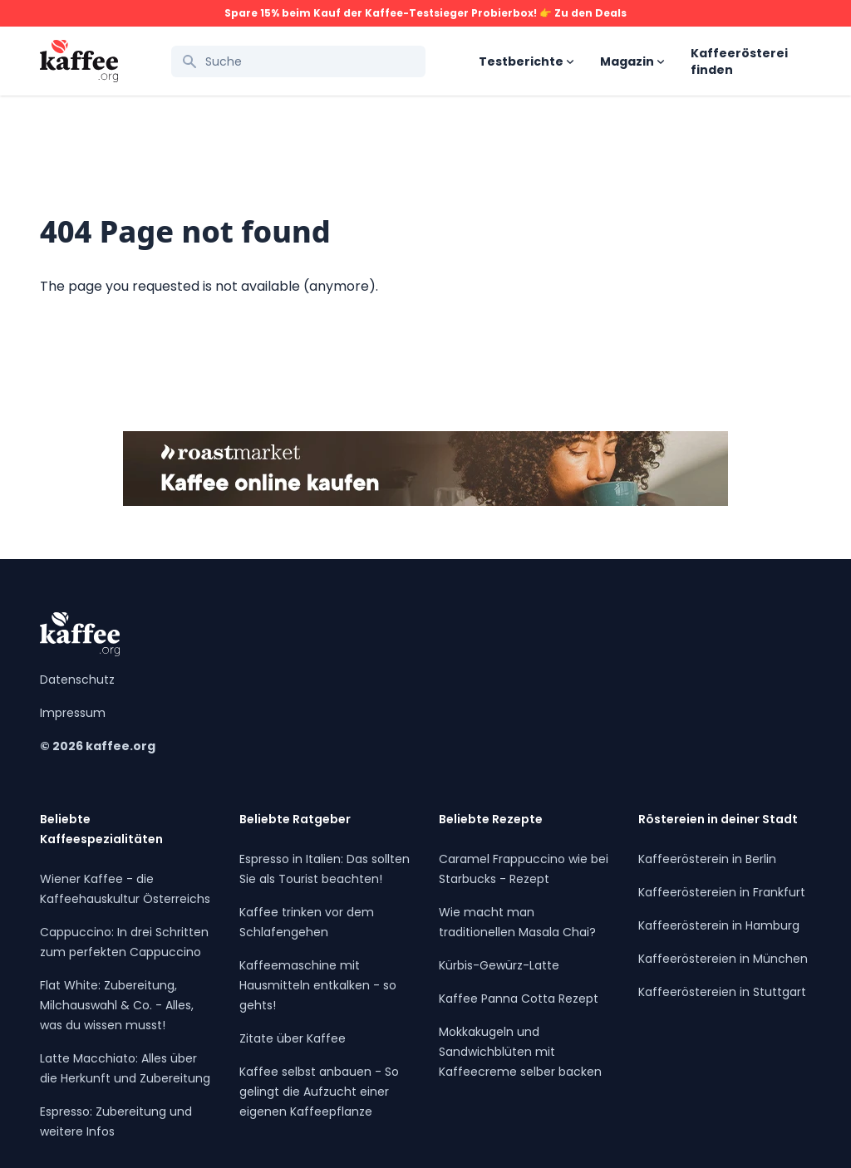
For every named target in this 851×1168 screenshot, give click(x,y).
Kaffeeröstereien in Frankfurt (721, 892)
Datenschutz (77, 679)
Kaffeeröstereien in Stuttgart (722, 992)
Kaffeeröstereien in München (723, 958)
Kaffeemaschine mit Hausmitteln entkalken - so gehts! (317, 985)
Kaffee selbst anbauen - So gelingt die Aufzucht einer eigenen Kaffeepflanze (319, 1091)
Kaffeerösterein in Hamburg (718, 925)
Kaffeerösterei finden (739, 61)
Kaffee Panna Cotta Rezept (518, 998)
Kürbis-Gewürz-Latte (499, 965)
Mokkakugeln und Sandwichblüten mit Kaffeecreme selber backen (520, 1051)
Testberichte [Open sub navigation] (526, 61)
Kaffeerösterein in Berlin (707, 859)
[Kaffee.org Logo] (79, 61)
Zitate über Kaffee (292, 1038)
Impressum (73, 712)
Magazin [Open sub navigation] (632, 61)
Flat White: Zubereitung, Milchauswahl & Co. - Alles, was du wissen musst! (117, 1005)
